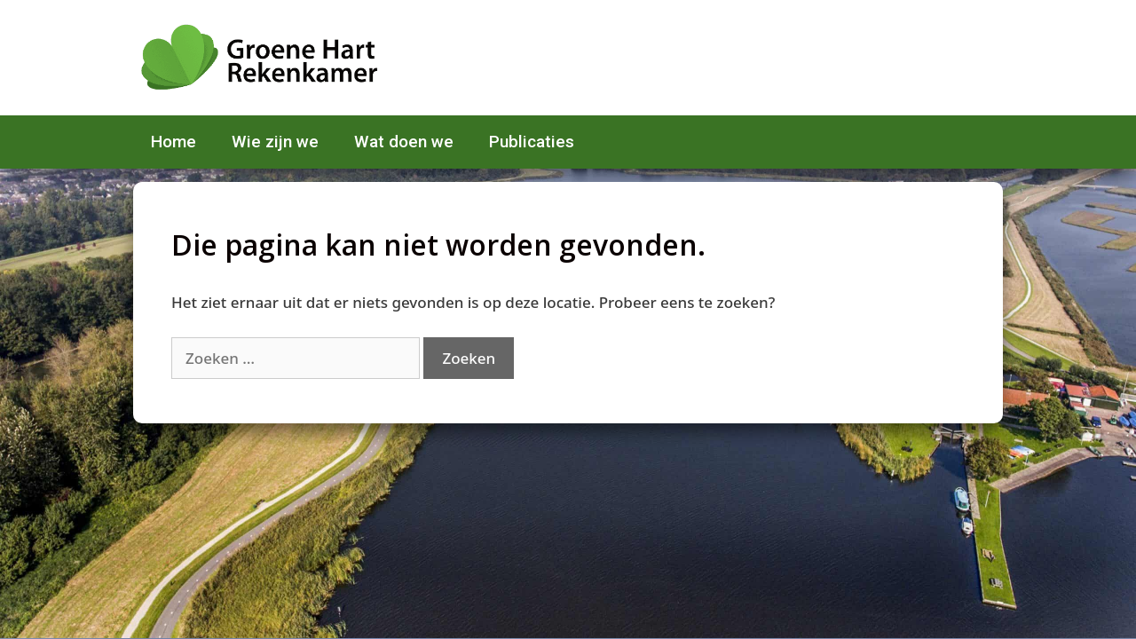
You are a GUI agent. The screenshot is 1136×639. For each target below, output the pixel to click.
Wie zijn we (275, 141)
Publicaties (531, 141)
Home (173, 141)
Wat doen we (404, 141)
